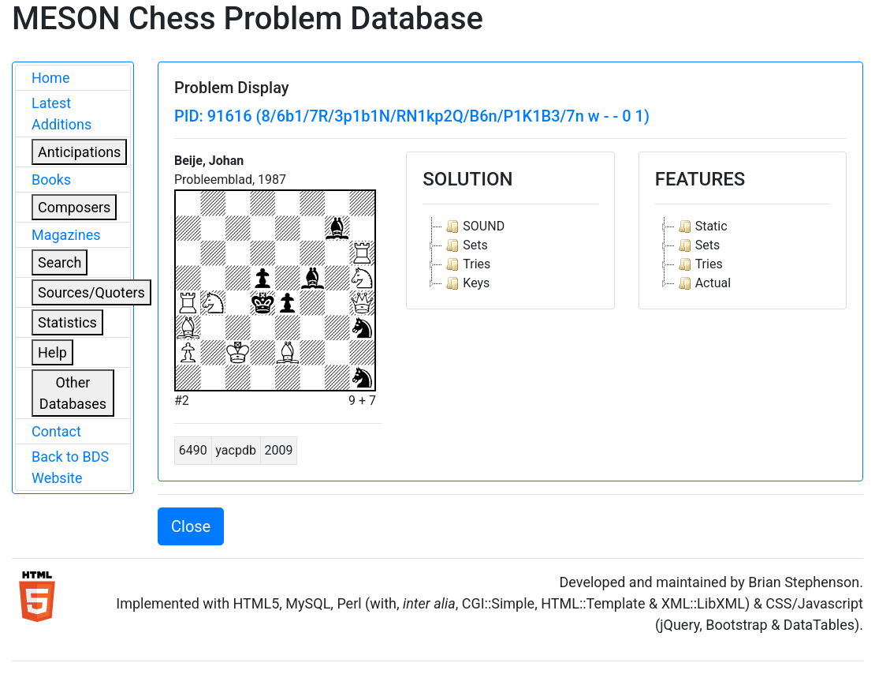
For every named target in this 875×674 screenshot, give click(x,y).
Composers (74, 207)
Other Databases (72, 393)
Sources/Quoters (91, 292)
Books (51, 179)
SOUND (473, 226)
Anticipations (79, 152)
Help (52, 352)
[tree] (510, 255)
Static (701, 226)
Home (50, 77)
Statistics (67, 322)
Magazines (66, 235)
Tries (466, 264)
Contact (56, 431)
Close (190, 526)
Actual (703, 283)
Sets (464, 245)
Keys (466, 283)
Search (59, 262)
